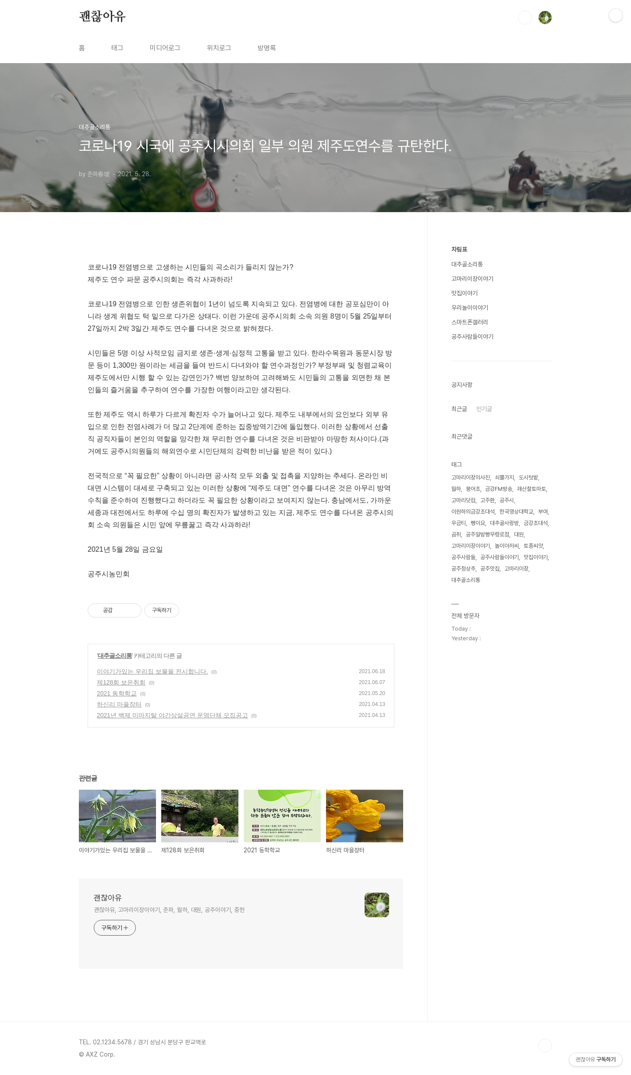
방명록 (267, 48)
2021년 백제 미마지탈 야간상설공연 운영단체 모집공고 (172, 715)
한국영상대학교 (516, 511)
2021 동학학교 (117, 693)
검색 (525, 17)
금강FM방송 (498, 489)
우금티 (458, 523)
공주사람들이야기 (472, 336)
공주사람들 (463, 557)
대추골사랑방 (504, 523)
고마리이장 (516, 568)
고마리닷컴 (463, 500)
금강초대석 (536, 523)
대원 (519, 534)
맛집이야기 (464, 293)
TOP (545, 1046)
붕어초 (473, 489)
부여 (543, 511)
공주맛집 (490, 568)
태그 (117, 48)
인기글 (484, 408)
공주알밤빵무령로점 (487, 534)
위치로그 (219, 48)
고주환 (487, 500)
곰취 (456, 534)
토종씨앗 (533, 546)
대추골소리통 (115, 655)
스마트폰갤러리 (469, 322)
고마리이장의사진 (470, 477)
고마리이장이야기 (472, 278)
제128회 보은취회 (121, 682)
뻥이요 (478, 523)
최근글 (459, 408)
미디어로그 (165, 48)
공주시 (507, 500)
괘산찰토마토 (531, 489)
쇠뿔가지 (504, 477)
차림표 (459, 249)
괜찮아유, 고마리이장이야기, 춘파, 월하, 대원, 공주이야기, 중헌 (169, 909)
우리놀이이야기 (469, 307)
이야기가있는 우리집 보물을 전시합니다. (152, 671)
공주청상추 (463, 568)
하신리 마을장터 (119, 704)
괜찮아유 (102, 17)
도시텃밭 (528, 477)
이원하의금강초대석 (473, 511)
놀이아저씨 (507, 546)
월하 (456, 489)
